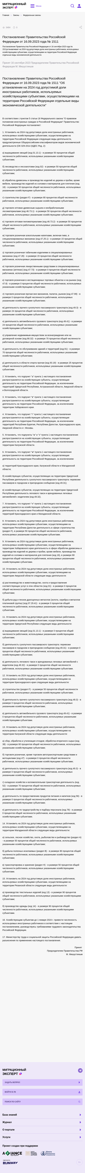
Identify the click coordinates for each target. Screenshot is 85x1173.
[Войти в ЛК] (79, 6)
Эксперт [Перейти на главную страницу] (14, 5)
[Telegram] (80, 1070)
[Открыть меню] (35, 6)
